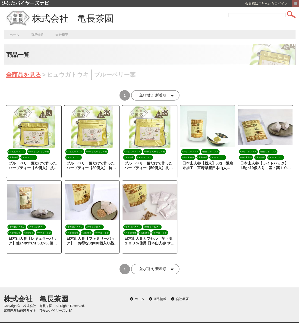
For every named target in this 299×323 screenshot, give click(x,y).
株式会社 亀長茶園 (72, 18)
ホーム (14, 35)
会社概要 (61, 35)
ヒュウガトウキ (68, 75)
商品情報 (37, 35)
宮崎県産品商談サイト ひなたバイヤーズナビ (38, 310)
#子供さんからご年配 (38, 152)
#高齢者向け (188, 157)
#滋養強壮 (13, 157)
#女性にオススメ (16, 152)
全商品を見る (23, 75)
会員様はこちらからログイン (266, 3)
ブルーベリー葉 (114, 75)
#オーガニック (28, 157)
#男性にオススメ (210, 152)
